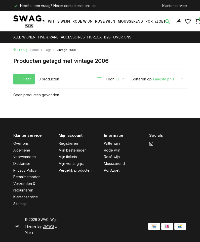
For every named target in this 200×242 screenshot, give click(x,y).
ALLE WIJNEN (24, 37)
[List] (99, 79)
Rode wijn (82, 21)
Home (36, 50)
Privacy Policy (25, 170)
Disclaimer (21, 163)
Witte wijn (59, 21)
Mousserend (130, 21)
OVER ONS (122, 37)
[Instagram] (151, 144)
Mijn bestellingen (73, 150)
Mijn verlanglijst (71, 163)
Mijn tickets (68, 157)
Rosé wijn (105, 21)
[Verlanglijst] (188, 21)
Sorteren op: (142, 79)
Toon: (110, 79)
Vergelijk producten (75, 170)
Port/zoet (155, 21)
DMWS (48, 226)
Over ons (21, 143)
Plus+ (29, 233)
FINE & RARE (48, 37)
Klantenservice (174, 6)
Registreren (68, 143)
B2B (107, 37)
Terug (20, 50)
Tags (49, 50)
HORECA (94, 37)
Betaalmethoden (27, 177)
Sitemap (20, 204)
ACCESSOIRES (73, 37)
